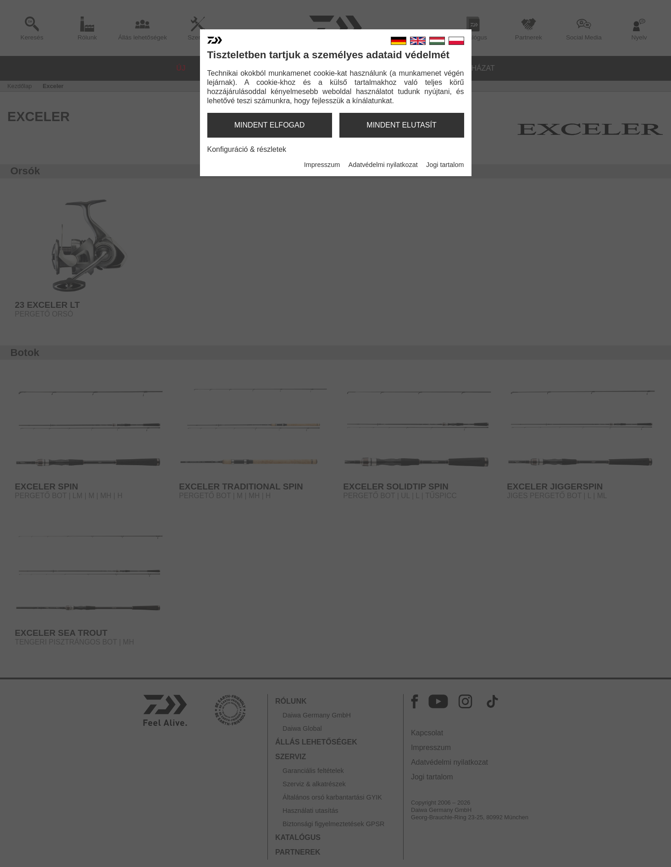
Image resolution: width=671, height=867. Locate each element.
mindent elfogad (269, 125)
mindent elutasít (401, 125)
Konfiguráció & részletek (247, 149)
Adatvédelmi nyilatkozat (383, 164)
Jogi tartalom (445, 164)
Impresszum (322, 164)
